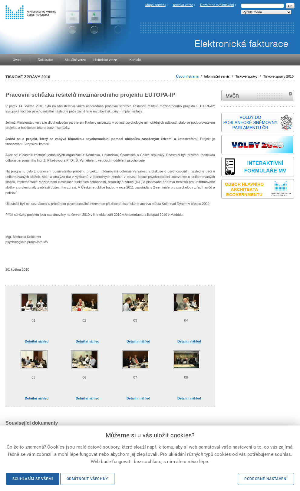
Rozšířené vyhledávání (217, 5)
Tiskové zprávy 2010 (278, 76)
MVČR (257, 95)
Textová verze (183, 5)
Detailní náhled (36, 341)
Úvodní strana (187, 76)
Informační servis (216, 76)
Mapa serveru (155, 5)
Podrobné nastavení (266, 479)
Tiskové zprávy (246, 76)
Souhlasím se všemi (32, 479)
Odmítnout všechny (87, 479)
